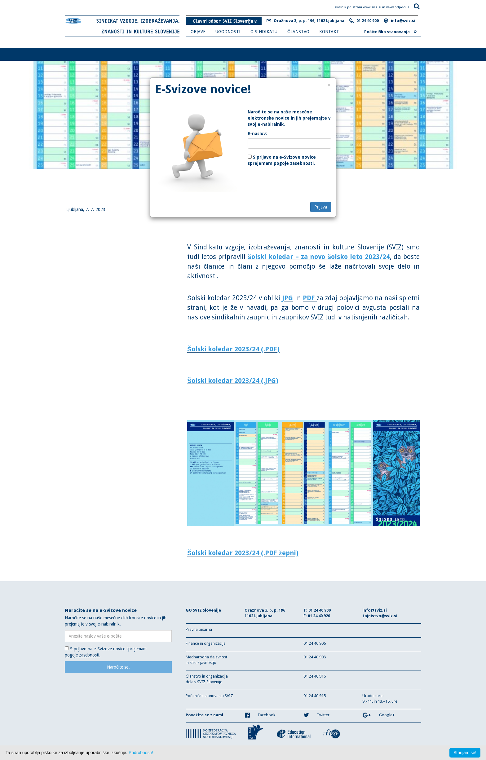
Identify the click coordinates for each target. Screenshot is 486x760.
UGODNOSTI (228, 31)
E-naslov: (257, 133)
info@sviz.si (403, 20)
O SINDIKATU (263, 31)
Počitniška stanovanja (390, 31)
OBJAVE (198, 31)
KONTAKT (329, 31)
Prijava (320, 206)
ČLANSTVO (298, 31)
